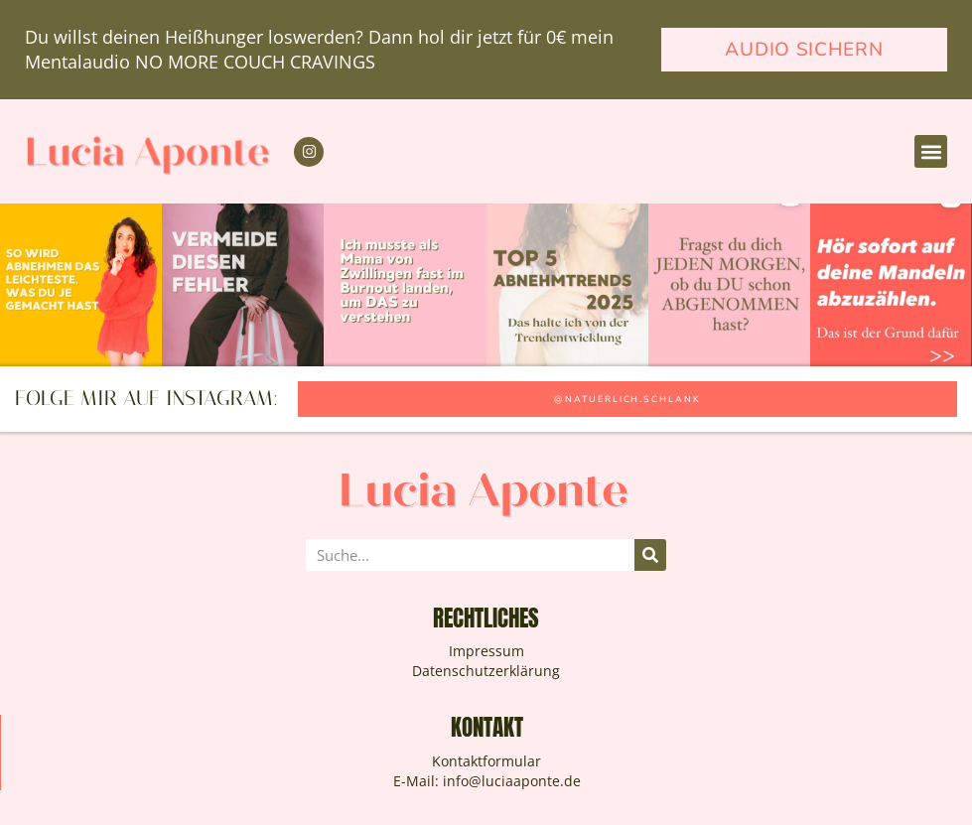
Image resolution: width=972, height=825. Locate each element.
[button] (930, 151)
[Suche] (650, 555)
